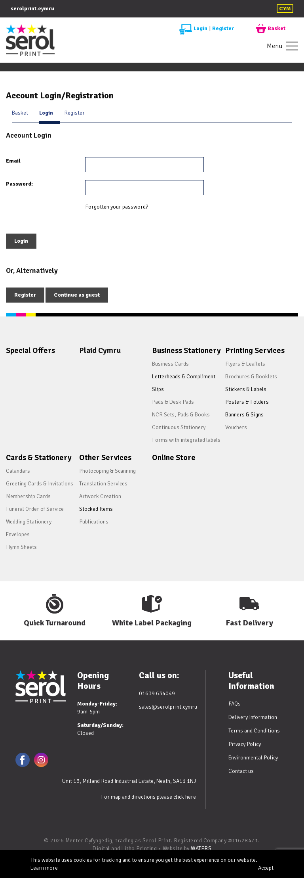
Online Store (174, 457)
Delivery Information (252, 717)
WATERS (201, 848)
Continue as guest (77, 294)
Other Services (105, 457)
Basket (270, 28)
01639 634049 (157, 693)
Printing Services (255, 350)
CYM (285, 8)
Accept (266, 868)
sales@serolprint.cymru (168, 707)
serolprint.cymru (32, 8)
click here (184, 797)
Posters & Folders (247, 402)
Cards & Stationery (39, 457)
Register (223, 28)
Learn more (44, 868)
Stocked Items (96, 509)
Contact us (241, 771)
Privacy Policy (244, 744)
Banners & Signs (244, 414)
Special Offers (30, 350)
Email (13, 160)
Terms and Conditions (254, 731)
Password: (19, 183)
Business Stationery (186, 350)
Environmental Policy (253, 758)
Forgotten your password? (116, 206)
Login (193, 28)
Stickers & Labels (245, 389)
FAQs (234, 704)
